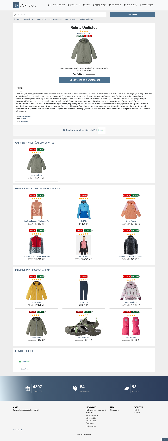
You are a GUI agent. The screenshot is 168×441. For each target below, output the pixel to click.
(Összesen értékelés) (84, 33)
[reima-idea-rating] (84, 280)
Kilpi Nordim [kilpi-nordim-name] (83, 256)
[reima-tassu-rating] (131, 315)
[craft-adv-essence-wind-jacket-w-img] (36, 209)
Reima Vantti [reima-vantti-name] (36, 302)
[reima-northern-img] (131, 290)
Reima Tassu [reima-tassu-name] (131, 338)
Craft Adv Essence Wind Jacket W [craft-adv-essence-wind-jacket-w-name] (36, 221)
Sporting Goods (73, 5)
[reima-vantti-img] (36, 290)
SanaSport (24, 121)
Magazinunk (114, 410)
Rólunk (136, 410)
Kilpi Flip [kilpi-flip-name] (84, 221)
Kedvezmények (91, 426)
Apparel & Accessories (56, 5)
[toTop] (165, 439)
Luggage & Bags (99, 5)
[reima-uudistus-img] (36, 163)
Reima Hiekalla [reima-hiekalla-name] (83, 338)
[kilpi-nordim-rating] (84, 234)
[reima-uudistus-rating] (36, 153)
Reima (23, 119)
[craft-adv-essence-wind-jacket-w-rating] (36, 198)
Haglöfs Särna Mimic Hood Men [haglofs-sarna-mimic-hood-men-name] (130, 256)
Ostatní (86, 5)
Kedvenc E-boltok (24, 351)
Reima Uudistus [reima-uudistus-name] (36, 175)
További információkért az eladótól (84, 130)
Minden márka (91, 418)
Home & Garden (114, 5)
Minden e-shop (91, 421)
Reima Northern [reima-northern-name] (130, 302)
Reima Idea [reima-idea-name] (84, 302)
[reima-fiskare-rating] (131, 198)
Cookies (137, 413)
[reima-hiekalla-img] (84, 326)
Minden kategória (146, 5)
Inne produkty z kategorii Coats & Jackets (37, 188)
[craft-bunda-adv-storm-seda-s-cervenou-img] (36, 245)
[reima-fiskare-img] (131, 209)
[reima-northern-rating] (131, 280)
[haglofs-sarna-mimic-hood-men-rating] (131, 234)
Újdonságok (90, 423)
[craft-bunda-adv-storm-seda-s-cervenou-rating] (36, 234)
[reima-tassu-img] (131, 326)
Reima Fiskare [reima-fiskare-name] (131, 221)
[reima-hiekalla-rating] (84, 315)
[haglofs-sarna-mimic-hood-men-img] (131, 245)
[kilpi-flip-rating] (84, 198)
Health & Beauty (130, 5)
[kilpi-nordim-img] (84, 245)
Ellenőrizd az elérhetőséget (84, 80)
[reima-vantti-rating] (36, 280)
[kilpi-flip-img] (84, 209)
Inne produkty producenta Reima (32, 269)
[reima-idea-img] (84, 290)
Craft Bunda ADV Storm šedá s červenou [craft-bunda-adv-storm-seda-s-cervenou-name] (36, 256)
